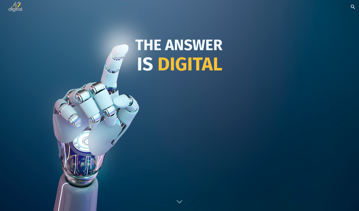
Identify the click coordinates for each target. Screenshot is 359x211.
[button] (353, 7)
